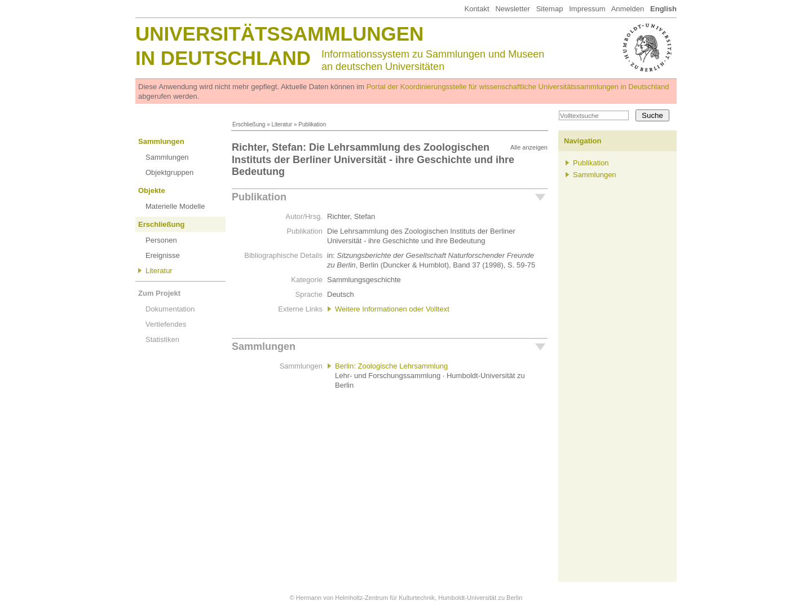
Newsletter (512, 9)
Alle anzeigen (529, 147)
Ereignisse (162, 255)
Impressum (587, 9)
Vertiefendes (165, 324)
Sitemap (549, 9)
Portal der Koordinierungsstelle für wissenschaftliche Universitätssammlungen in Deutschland (518, 86)
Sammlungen (161, 141)
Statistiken (162, 339)
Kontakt (476, 9)
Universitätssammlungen (279, 34)
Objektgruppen (169, 172)
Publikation (259, 197)
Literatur (281, 124)
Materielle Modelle (175, 206)
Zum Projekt (159, 293)
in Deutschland (223, 58)
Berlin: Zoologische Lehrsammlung (391, 366)
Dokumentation (170, 309)
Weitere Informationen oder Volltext (392, 309)
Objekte (151, 190)
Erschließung (248, 124)
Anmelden (628, 9)
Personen (161, 240)
